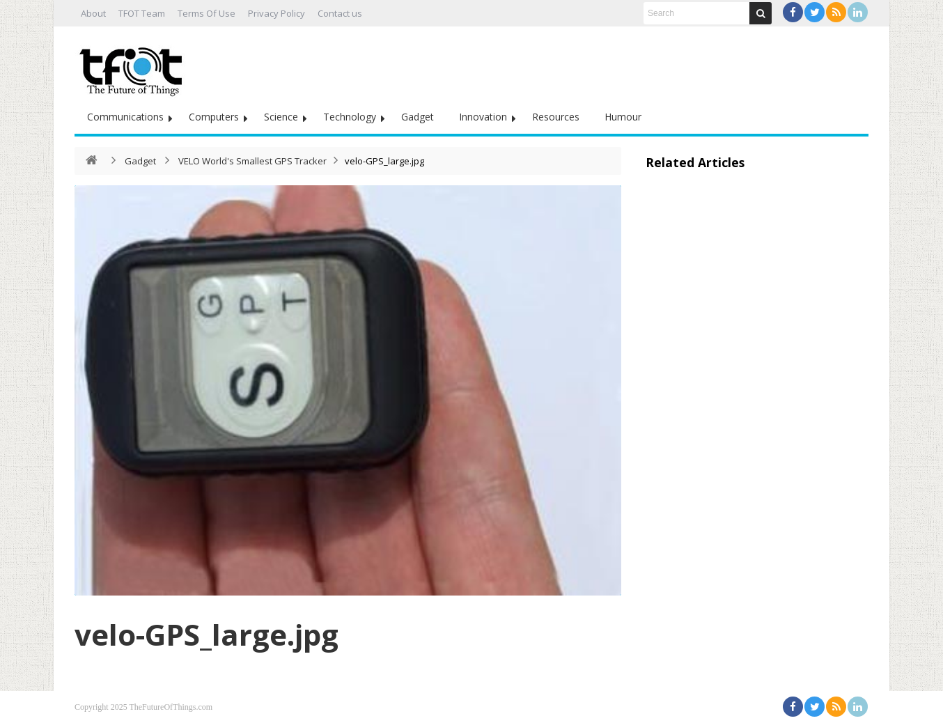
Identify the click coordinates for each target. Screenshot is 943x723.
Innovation (483, 116)
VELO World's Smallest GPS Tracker (252, 161)
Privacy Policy (276, 13)
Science (281, 116)
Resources (555, 116)
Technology (349, 116)
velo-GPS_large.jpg (206, 634)
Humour (623, 116)
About (93, 13)
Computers (214, 116)
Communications (125, 116)
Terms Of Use (206, 13)
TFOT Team (141, 13)
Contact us (340, 13)
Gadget (417, 116)
